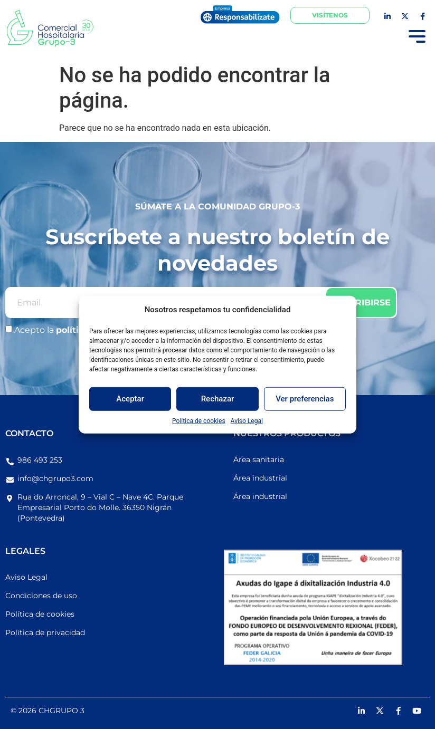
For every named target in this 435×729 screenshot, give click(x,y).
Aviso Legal (247, 420)
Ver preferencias (305, 399)
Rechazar (217, 399)
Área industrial (260, 478)
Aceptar (130, 399)
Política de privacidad (45, 632)
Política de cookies (198, 420)
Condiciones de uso (41, 595)
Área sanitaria (258, 459)
